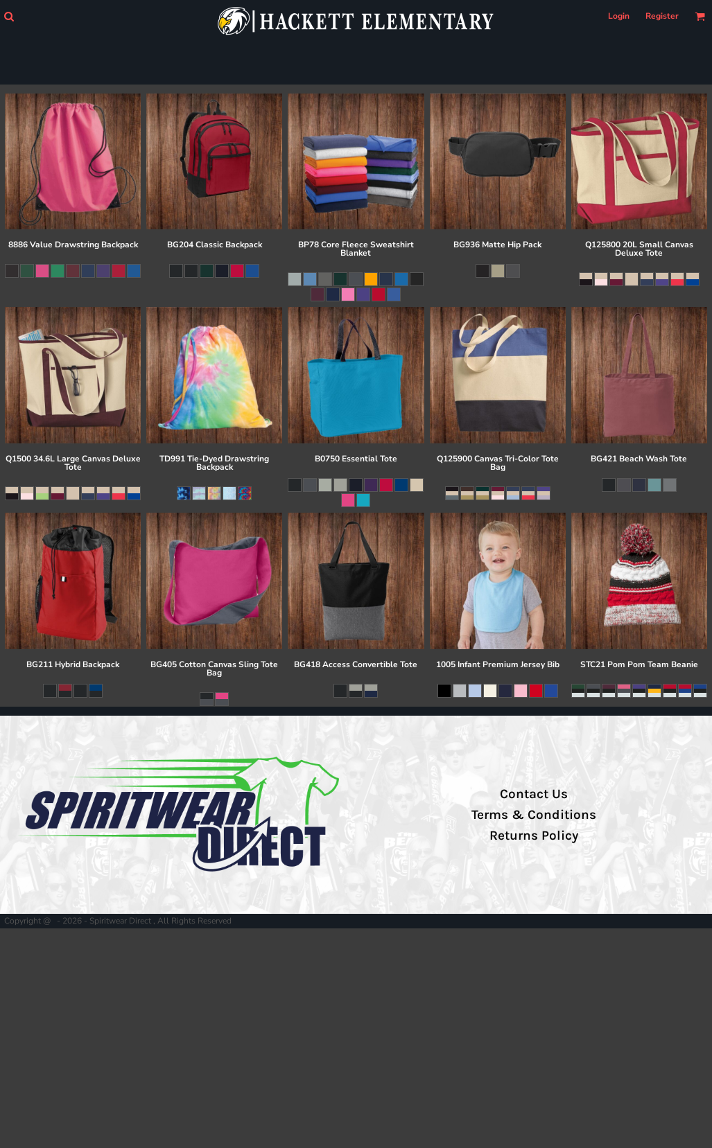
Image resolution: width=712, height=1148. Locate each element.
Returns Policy (533, 835)
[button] (8, 16)
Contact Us (534, 794)
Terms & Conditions (533, 814)
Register (662, 15)
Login (618, 15)
